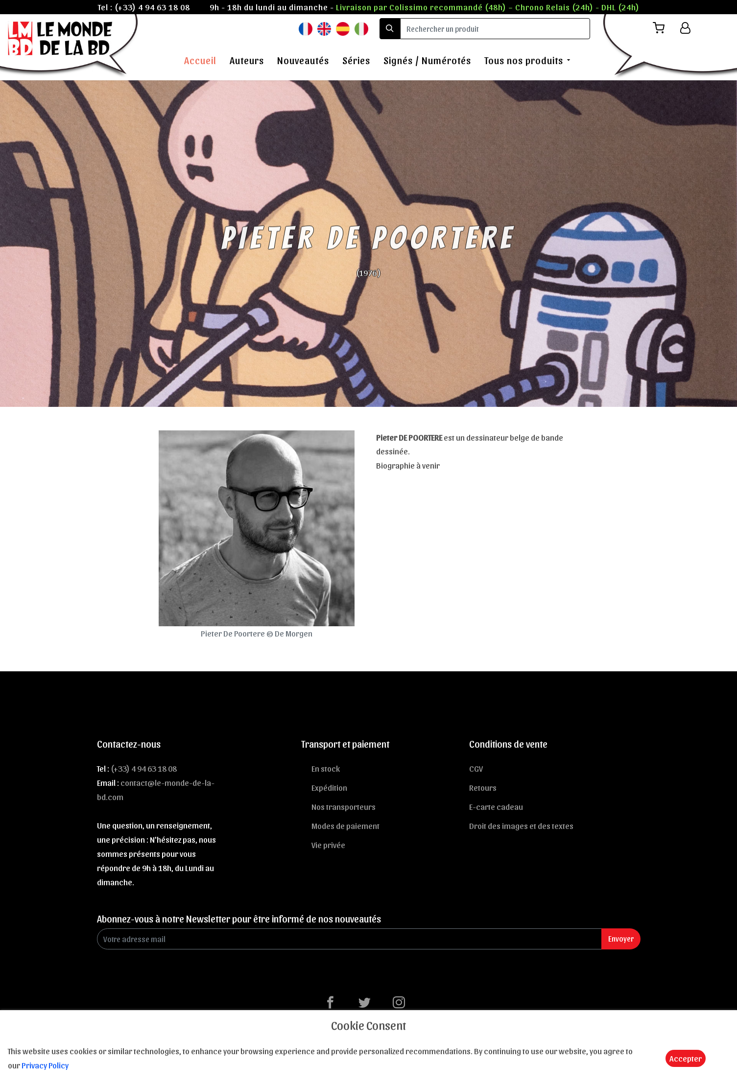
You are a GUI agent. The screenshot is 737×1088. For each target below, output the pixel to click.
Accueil (200, 60)
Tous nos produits (523, 60)
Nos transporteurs (343, 806)
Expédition (329, 787)
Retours (483, 787)
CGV (476, 768)
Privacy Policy (45, 1065)
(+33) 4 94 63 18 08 (152, 7)
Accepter (685, 1058)
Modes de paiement (345, 825)
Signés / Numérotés (427, 60)
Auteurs (247, 60)
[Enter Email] (349, 938)
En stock (325, 768)
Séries (356, 60)
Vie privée (328, 845)
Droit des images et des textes (521, 825)
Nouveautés (303, 60)
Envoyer (621, 938)
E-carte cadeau (496, 806)
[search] (495, 28)
